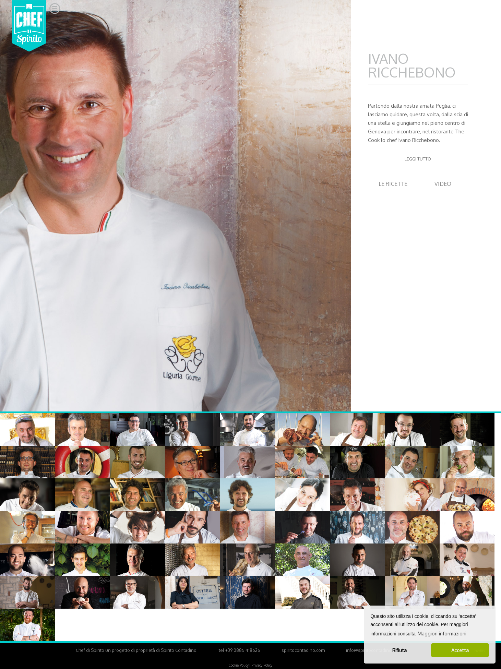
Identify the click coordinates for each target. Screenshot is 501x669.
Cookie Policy (239, 665)
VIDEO (442, 183)
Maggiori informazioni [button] (442, 633)
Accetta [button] (460, 650)
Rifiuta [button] (399, 650)
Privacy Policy (261, 665)
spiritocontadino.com (303, 650)
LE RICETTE (393, 183)
